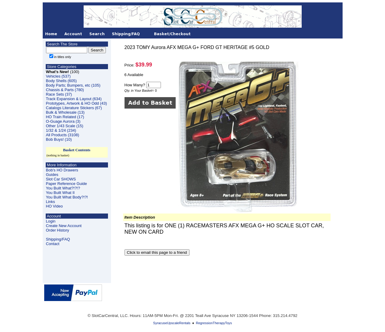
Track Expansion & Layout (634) (74, 99)
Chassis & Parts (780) (65, 90)
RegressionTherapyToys (214, 323)
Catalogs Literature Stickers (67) (74, 108)
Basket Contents (77, 150)
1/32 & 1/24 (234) (61, 130)
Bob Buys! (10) (59, 139)
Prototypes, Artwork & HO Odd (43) (76, 103)
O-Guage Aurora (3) (63, 121)
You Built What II (60, 192)
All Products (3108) (62, 135)
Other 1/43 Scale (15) (64, 126)
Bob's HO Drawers (62, 170)
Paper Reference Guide (66, 183)
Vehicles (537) (58, 76)
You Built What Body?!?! (67, 197)
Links (50, 201)
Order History (57, 230)
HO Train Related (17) (65, 117)
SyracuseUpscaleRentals (171, 323)
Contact (53, 243)
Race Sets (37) (59, 94)
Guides (52, 174)
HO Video (54, 206)
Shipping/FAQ (58, 239)
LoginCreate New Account (64, 223)
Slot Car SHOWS (61, 179)
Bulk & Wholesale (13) (65, 112)
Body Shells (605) (61, 80)
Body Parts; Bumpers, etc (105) (73, 85)
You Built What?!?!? (63, 188)
